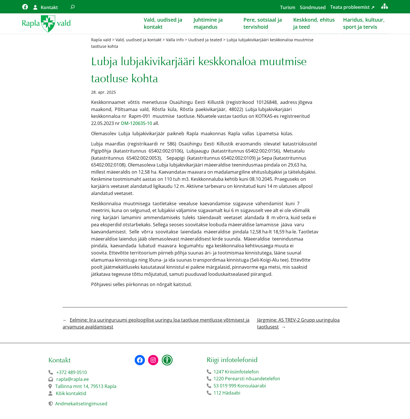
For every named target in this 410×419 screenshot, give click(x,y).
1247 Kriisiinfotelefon (236, 372)
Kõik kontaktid (71, 394)
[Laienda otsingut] (73, 7)
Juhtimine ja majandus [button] (208, 23)
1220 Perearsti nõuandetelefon (247, 379)
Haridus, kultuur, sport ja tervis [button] (364, 23)
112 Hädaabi (227, 393)
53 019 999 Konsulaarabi (240, 386)
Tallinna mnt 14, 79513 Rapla (85, 386)
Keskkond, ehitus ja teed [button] (314, 23)
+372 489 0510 (71, 372)
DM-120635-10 (136, 123)
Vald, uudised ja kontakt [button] (163, 23)
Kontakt (49, 7)
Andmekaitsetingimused (81, 404)
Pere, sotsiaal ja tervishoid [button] (262, 23)
